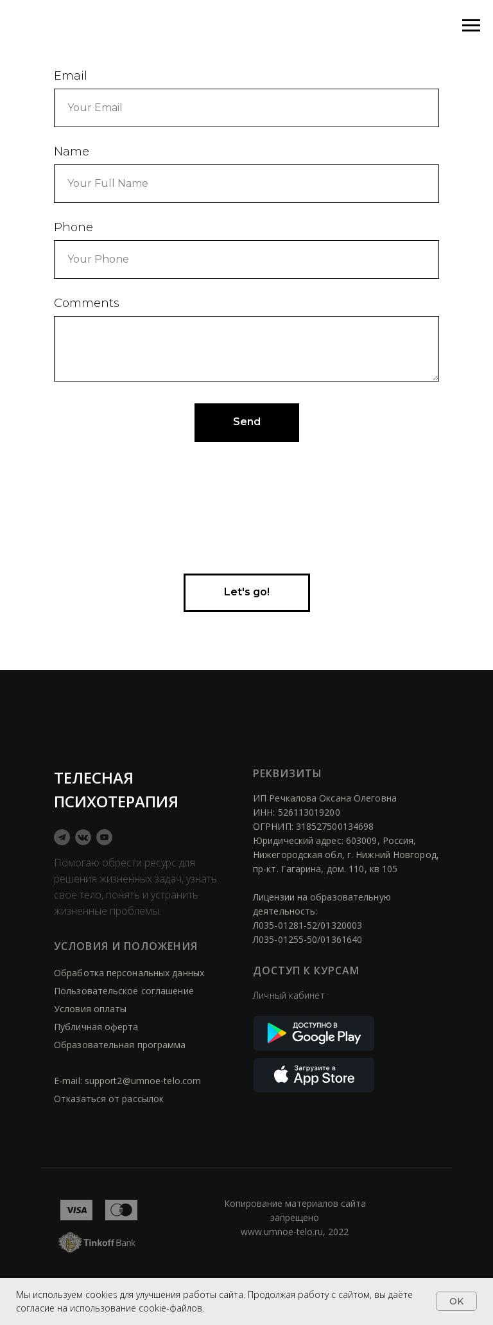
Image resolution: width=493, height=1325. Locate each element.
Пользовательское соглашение (124, 991)
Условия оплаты (90, 1009)
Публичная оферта (96, 1027)
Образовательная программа (120, 1045)
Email (70, 76)
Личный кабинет (289, 995)
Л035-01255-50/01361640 (307, 939)
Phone (73, 227)
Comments (86, 303)
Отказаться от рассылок (109, 1098)
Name (71, 152)
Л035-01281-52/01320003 (307, 925)
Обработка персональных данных (129, 973)
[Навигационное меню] (471, 25)
